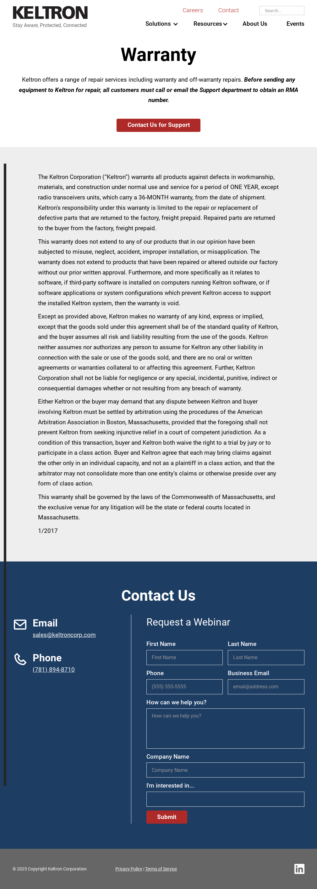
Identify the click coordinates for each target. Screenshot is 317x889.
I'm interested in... (170, 785)
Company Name (167, 756)
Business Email (248, 673)
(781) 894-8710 (54, 669)
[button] (158, 24)
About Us (255, 23)
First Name (161, 644)
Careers (193, 10)
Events (295, 23)
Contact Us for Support (159, 124)
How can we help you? (176, 702)
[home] (50, 17)
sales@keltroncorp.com (64, 634)
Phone (155, 673)
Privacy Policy (128, 868)
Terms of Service (161, 868)
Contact (228, 10)
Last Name (242, 644)
